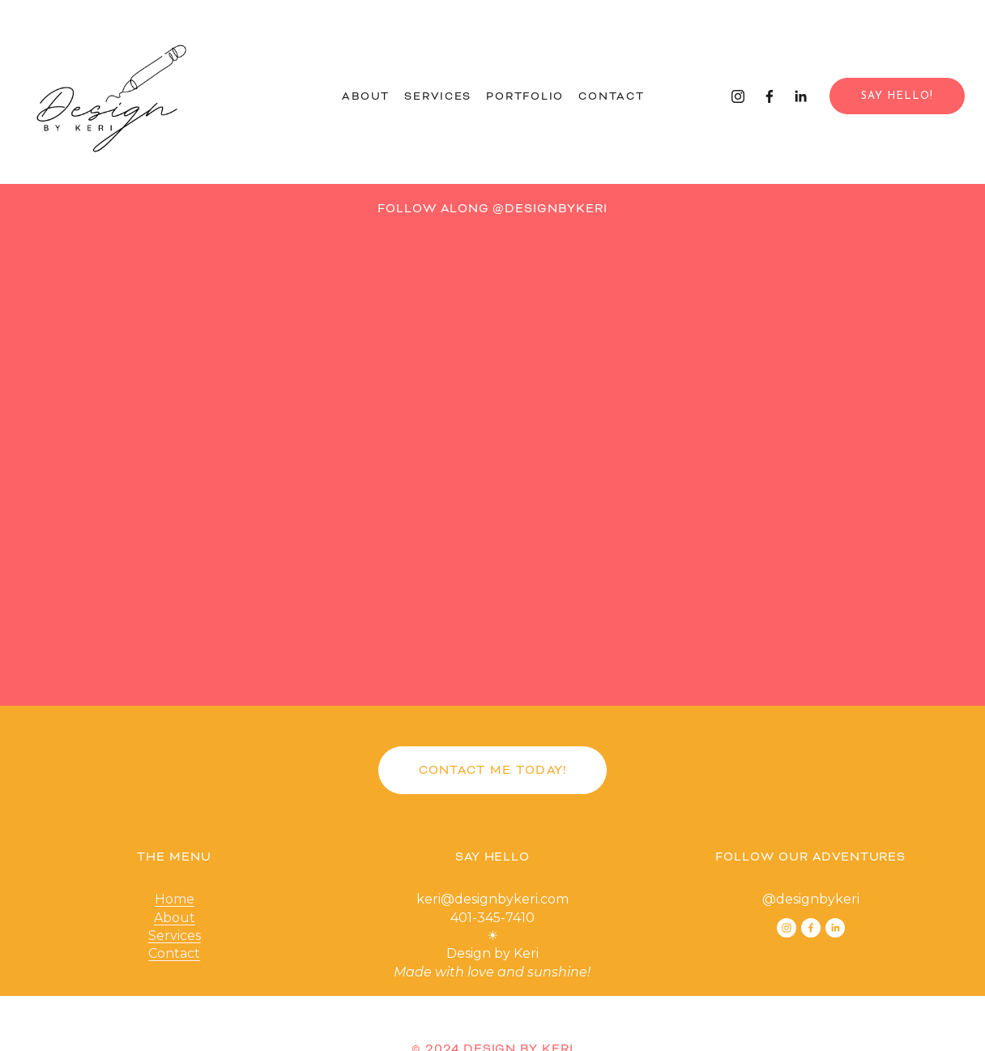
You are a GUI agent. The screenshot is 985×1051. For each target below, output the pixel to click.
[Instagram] (738, 96)
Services (437, 96)
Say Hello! (897, 96)
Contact (611, 96)
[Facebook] (769, 96)
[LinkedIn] (800, 96)
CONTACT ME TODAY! (493, 770)
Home (174, 899)
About (366, 96)
